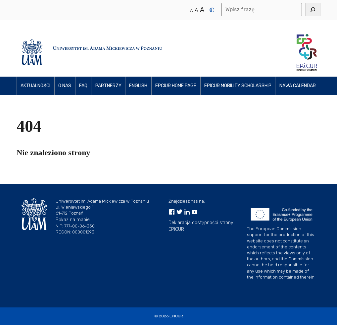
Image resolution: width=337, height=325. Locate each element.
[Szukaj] (312, 9)
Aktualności (35, 86)
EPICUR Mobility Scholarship (237, 86)
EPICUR (176, 316)
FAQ (83, 86)
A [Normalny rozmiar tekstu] (191, 10)
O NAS (64, 86)
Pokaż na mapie (73, 220)
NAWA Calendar (297, 86)
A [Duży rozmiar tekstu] (202, 10)
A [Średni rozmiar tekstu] (196, 10)
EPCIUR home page (175, 86)
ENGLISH (138, 86)
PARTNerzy (108, 86)
